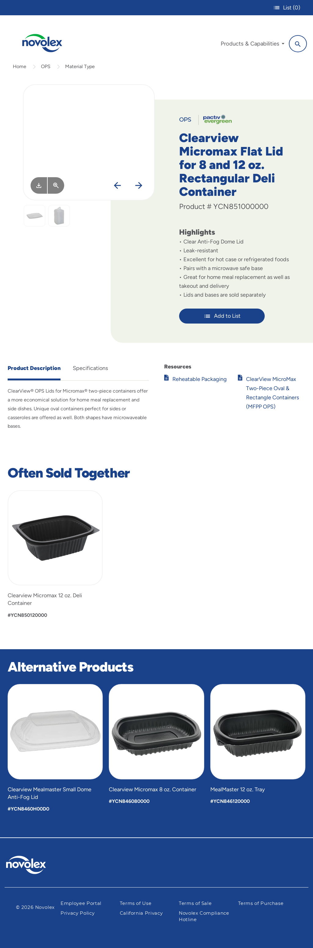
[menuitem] (252, 45)
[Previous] (117, 186)
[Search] (298, 43)
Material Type (80, 66)
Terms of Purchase (261, 903)
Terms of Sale (195, 903)
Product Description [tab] (34, 368)
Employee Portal (81, 903)
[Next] (138, 186)
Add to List (222, 316)
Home (19, 66)
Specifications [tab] (90, 368)
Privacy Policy (77, 913)
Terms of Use (136, 903)
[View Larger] (56, 185)
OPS (45, 66)
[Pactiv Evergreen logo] (38, 865)
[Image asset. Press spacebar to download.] (39, 185)
